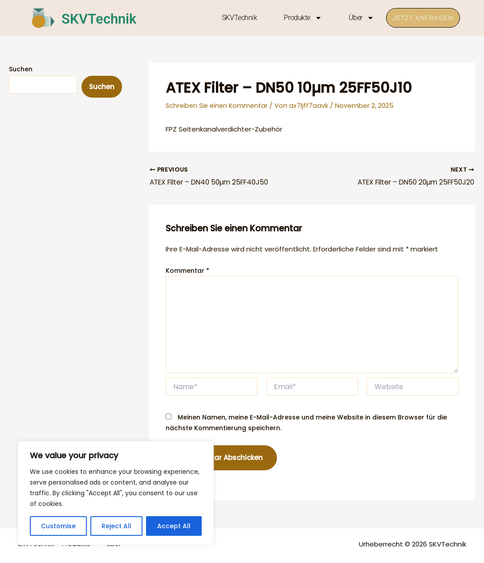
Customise (58, 526)
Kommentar (187, 271)
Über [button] (355, 18)
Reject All (116, 526)
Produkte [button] (297, 18)
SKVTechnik (108, 17)
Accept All (174, 526)
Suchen (21, 69)
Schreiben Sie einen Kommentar (219, 105)
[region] (116, 493)
